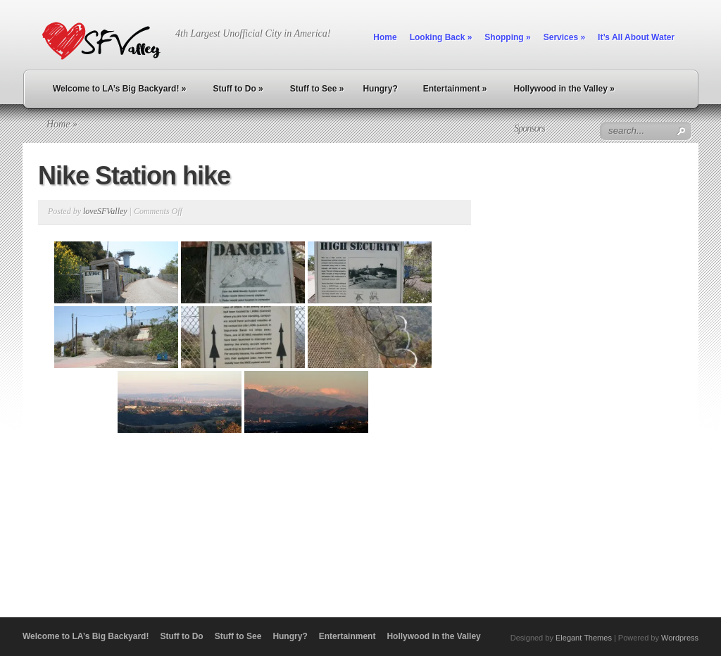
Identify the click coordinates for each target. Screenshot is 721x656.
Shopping (507, 37)
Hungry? (380, 89)
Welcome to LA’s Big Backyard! (119, 89)
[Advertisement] (529, 368)
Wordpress (679, 637)
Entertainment (455, 89)
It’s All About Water (636, 37)
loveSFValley (105, 211)
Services (564, 37)
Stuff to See (317, 89)
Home (384, 37)
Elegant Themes (584, 637)
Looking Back (441, 37)
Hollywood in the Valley (563, 89)
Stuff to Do (238, 89)
